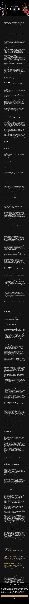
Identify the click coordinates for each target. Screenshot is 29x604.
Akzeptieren (14, 596)
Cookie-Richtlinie (11, 602)
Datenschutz (15, 602)
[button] (27, 584)
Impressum (18, 602)
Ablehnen (14, 598)
